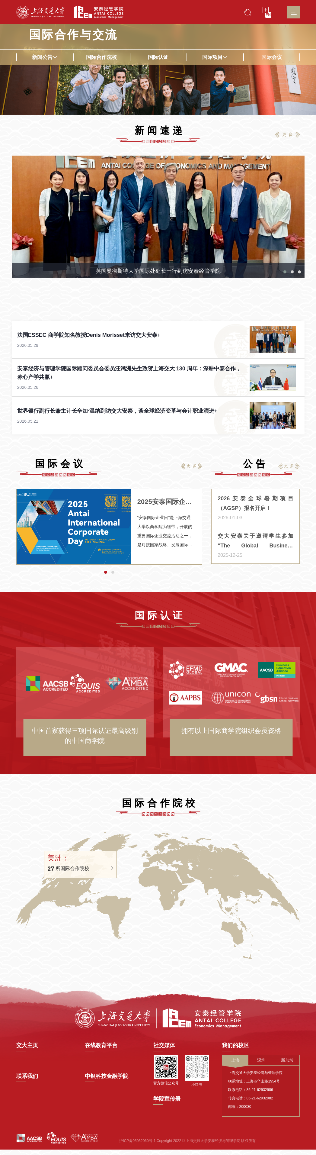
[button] (285, 315)
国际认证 (158, 57)
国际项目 (215, 57)
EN (268, 15)
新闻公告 (44, 57)
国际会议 (271, 57)
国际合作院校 (101, 57)
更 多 (287, 134)
